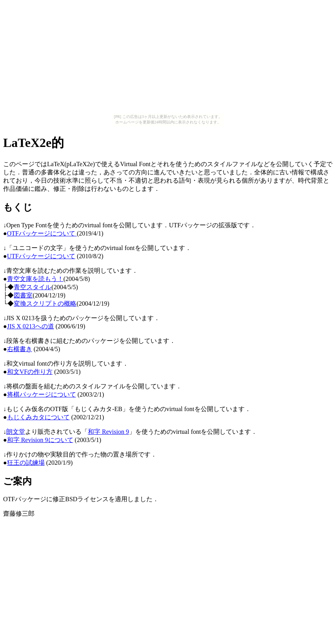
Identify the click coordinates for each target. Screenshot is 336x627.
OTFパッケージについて (42, 233)
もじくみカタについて (38, 417)
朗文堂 (15, 431)
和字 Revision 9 (108, 431)
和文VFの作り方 (30, 371)
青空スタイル (32, 287)
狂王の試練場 (26, 462)
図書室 (23, 295)
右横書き (19, 349)
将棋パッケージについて (41, 394)
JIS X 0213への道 (30, 326)
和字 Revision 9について (40, 440)
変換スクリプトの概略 (45, 303)
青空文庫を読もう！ (35, 278)
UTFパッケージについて (41, 256)
